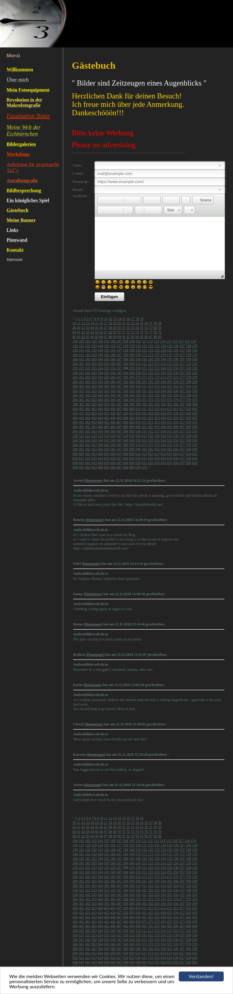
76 (146, 332)
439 (194, 413)
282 (87, 382)
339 (194, 391)
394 (163, 404)
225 (106, 368)
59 (159, 328)
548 (125, 440)
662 (87, 467)
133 (157, 346)
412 (150, 409)
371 (144, 400)
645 (106, 463)
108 (125, 341)
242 (87, 373)
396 (175, 404)
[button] (102, 200)
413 (157, 409)
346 (113, 395)
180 (75, 359)
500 (75, 431)
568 (125, 445)
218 (188, 364)
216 (175, 364)
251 (144, 373)
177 (182, 355)
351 (144, 395)
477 (182, 422)
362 (87, 400)
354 (163, 395)
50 (119, 328)
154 (163, 350)
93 (132, 337)
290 (138, 382)
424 (100, 413)
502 (87, 431)
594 (163, 449)
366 (113, 400)
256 (175, 373)
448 (125, 418)
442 (87, 418)
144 (100, 350)
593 (157, 449)
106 (113, 341)
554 (163, 440)
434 (163, 413)
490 (138, 427)
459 (194, 418)
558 (188, 440)
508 (125, 431)
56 (146, 328)
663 (94, 467)
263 (94, 377)
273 (157, 377)
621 (81, 458)
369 (131, 400)
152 (150, 350)
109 (131, 341)
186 (113, 359)
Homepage (93, 480)
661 (81, 467)
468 (125, 422)
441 (81, 418)
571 (144, 445)
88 (110, 337)
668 (125, 467)
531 (144, 436)
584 (100, 449)
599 (194, 449)
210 (138, 364)
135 (169, 346)
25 (97, 323)
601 (81, 454)
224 (100, 368)
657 (182, 463)
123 (94, 346)
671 (144, 467)
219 (194, 364)
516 (175, 431)
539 (194, 436)
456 (175, 418)
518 (188, 431)
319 (194, 386)
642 (87, 463)
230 (138, 368)
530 (138, 436)
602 (87, 454)
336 (175, 391)
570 (138, 445)
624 (100, 458)
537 (182, 436)
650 (138, 463)
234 (163, 368)
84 (92, 337)
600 (75, 454)
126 (113, 346)
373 (157, 400)
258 (188, 373)
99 (159, 337)
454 (163, 418)
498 (188, 427)
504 (100, 431)
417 (182, 409)
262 (87, 377)
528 (125, 436)
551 (144, 440)
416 (175, 409)
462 (87, 422)
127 (119, 346)
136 (175, 346)
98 (155, 337)
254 (163, 373)
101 (81, 341)
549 (131, 440)
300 (75, 386)
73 (132, 332)
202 (87, 364)
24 (92, 323)
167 (119, 355)
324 (100, 391)
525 (106, 436)
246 (113, 373)
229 (131, 368)
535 (169, 436)
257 (182, 373)
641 (81, 463)
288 (125, 382)
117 (181, 341)
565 (106, 445)
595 (169, 449)
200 (75, 364)
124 (100, 346)
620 (75, 458)
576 (175, 445)
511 (144, 431)
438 (188, 413)
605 (106, 454)
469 (131, 422)
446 (113, 418)
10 (101, 319)
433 (157, 413)
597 (182, 449)
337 (182, 391)
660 (75, 467)
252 (150, 373)
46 (101, 328)
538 (188, 436)
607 (119, 454)
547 (119, 440)
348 (125, 395)
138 (188, 346)
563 (94, 445)
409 (131, 409)
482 (87, 427)
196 (175, 359)
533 (157, 436)
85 (97, 337)
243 (94, 373)
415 (169, 409)
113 (156, 341)
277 (182, 377)
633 (157, 458)
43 (88, 328)
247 (119, 373)
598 (188, 449)
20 (74, 323)
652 (150, 463)
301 (81, 386)
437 (182, 413)
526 (113, 436)
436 (175, 413)
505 (106, 431)
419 (194, 409)
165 (106, 355)
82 (83, 337)
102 (87, 341)
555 (169, 440)
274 (163, 377)
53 (132, 328)
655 (169, 463)
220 (75, 368)
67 (106, 332)
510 (138, 431)
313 (157, 386)
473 (157, 422)
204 (100, 364)
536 (175, 436)
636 (175, 458)
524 (100, 436)
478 (188, 422)
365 (106, 400)
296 (175, 382)
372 (150, 400)
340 (75, 395)
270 (138, 377)
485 (106, 427)
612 (150, 454)
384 (100, 404)
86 (101, 337)
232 (150, 368)
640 (75, 463)
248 (125, 373)
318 (188, 386)
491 (144, 427)
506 (113, 431)
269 (131, 377)
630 (138, 458)
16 (128, 319)
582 (87, 449)
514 (163, 431)
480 (75, 427)
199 (194, 359)
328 (125, 391)
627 (119, 458)
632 (150, 458)
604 (100, 454)
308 (125, 386)
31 (123, 323)
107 (119, 341)
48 (110, 328)
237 (182, 368)
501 (81, 431)
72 (128, 332)
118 (187, 341)
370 (138, 400)
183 (94, 359)
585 (106, 449)
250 (138, 373)
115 (168, 341)
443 (94, 418)
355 (169, 395)
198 (188, 359)
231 (144, 368)
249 (131, 373)
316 (175, 386)
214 (163, 364)
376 (175, 400)
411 (144, 409)
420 (75, 413)
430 (138, 413)
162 (87, 355)
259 (194, 373)
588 (125, 449)
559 (194, 440)
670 (138, 467)
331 (144, 391)
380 (75, 404)
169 (131, 355)
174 (163, 355)
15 (123, 319)
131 (144, 346)
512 (150, 431)
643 (94, 463)
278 (188, 377)
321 (81, 391)
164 (100, 355)
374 (163, 400)
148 (125, 350)
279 (194, 377)
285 (106, 382)
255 (169, 373)
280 (75, 382)
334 (163, 391)
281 (81, 382)
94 (137, 337)
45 (97, 328)
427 (119, 413)
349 (131, 395)
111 (144, 341)
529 (131, 436)
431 (144, 413)
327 (119, 391)
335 (169, 391)
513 (157, 431)
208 (125, 364)
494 (163, 427)
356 (175, 395)
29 (114, 323)
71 (123, 332)
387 (119, 404)
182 (87, 359)
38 (155, 323)
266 (113, 377)
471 (144, 422)
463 (94, 422)
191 (144, 359)
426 (113, 413)
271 (144, 377)
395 (169, 404)
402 (87, 409)
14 (119, 319)
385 (106, 404)
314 (163, 386)
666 (113, 467)
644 (100, 463)
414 (163, 409)
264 (100, 377)
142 (87, 350)
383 (94, 404)
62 (83, 332)
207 (119, 364)
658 (188, 463)
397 (182, 404)
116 (175, 341)
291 (144, 382)
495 (169, 427)
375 (169, 400)
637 (182, 458)
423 (94, 413)
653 (157, 463)
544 (100, 440)
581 (81, 449)
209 (131, 364)
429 (131, 413)
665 (106, 467)
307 (119, 386)
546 (113, 440)
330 (138, 391)
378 (188, 400)
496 (175, 427)
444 (100, 418)
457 (182, 418)
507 (119, 431)
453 (157, 418)
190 (138, 359)
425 (106, 413)
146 (113, 350)
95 (141, 337)
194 (163, 359)
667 (119, 467)
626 (113, 458)
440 (75, 418)
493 (157, 427)
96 (146, 337)
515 (169, 431)
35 (141, 323)
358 (188, 395)
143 (94, 350)
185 (106, 359)
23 (88, 323)
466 (113, 422)
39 (159, 323)
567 (119, 445)
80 (74, 337)
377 (182, 400)
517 (182, 431)
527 (119, 436)
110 (138, 341)
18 (137, 319)
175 (169, 355)
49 (114, 328)
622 (87, 458)
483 (94, 427)
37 (150, 323)
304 (100, 386)
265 (106, 377)
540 (75, 440)
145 (106, 350)
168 (125, 355)
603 (94, 454)
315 (169, 386)
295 (169, 382)
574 (163, 445)
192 (150, 359)
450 (138, 418)
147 (119, 350)
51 (123, 328)
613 (157, 454)
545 (106, 440)
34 (137, 323)
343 (94, 395)
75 (141, 332)
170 (138, 355)
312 (150, 386)
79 (159, 332)
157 (182, 350)
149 (131, 350)
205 (106, 364)
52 (128, 328)
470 (138, 422)
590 (138, 449)
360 (75, 400)
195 (169, 359)
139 (194, 346)
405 (106, 409)
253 (157, 373)
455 (169, 418)
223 (94, 368)
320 (75, 391)
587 (119, 449)
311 (144, 386)
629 (131, 458)
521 (81, 436)
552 (150, 440)
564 (100, 445)
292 (150, 382)
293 (157, 382)
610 (138, 454)
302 (87, 386)
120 (75, 346)
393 (157, 404)
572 (150, 445)
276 (175, 377)
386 (113, 404)
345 (106, 395)
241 (81, 373)
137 (182, 346)
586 (113, 449)
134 (163, 346)
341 (81, 395)
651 (144, 463)
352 (150, 395)
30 (119, 323)
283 (94, 382)
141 (81, 350)
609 (131, 454)
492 (150, 427)
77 (150, 332)
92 (128, 337)
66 (101, 332)
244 (100, 373)
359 (194, 395)
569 (131, 445)
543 (94, 440)
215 (169, 364)
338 (188, 391)
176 (175, 355)
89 (114, 337)
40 (74, 328)
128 (125, 346)
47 (106, 328)
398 (188, 404)
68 (110, 332)
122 (87, 346)
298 (188, 382)
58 (155, 328)
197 (182, 359)
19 (141, 319)
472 (150, 422)
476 (175, 422)
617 (182, 454)
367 (119, 400)
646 (113, 463)
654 (163, 463)
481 (81, 427)
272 (150, 377)
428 (125, 413)
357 (182, 395)
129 (131, 346)
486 (113, 427)
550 (138, 440)
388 (125, 404)
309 (131, 386)
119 (193, 341)
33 (132, 323)
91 (123, 337)
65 (97, 332)
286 (113, 382)
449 (131, 418)
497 (182, 427)
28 (110, 323)
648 (125, 463)
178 (188, 355)
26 (101, 323)
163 (94, 355)
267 (119, 377)
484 (100, 427)
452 (150, 418)
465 (106, 422)
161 (81, 355)
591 (144, 449)
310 (138, 386)
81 (79, 337)
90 (119, 337)
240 (75, 373)
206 (113, 364)
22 (83, 323)
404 (100, 409)
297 (182, 382)
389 (131, 404)
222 (87, 368)
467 (119, 422)
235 (169, 368)
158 (188, 350)
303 (94, 386)
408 (125, 409)
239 (194, 368)
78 (155, 332)
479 (194, 422)
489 (131, 427)
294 (163, 382)
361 (81, 400)
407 (119, 409)
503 (94, 431)
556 (175, 440)
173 (157, 355)
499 (194, 427)
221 (81, 368)
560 (75, 445)
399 (194, 404)
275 (169, 377)
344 (100, 395)
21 (79, 323)
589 (131, 449)
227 (119, 368)
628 (125, 458)
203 (94, 364)
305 (106, 386)
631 (144, 458)
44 (92, 328)
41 (79, 328)
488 (125, 427)
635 (169, 458)
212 (150, 364)
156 (175, 350)
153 (157, 350)
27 (106, 323)
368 (125, 400)
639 (194, 458)
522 (87, 436)
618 (188, 454)
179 (194, 355)
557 (182, 440)
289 (131, 382)
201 (81, 364)
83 (88, 337)
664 (100, 467)
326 (113, 391)
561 (81, 445)
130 (138, 346)
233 (157, 368)
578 (188, 445)
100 (75, 341)
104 (100, 341)
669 (131, 467)
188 (125, 359)
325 (106, 391)
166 (113, 355)
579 (194, 445)
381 (81, 404)
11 (106, 319)
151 (144, 350)
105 (106, 341)
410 (138, 409)
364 (100, 400)
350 (138, 395)
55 (141, 328)
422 (87, 413)
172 (150, 355)
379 (194, 400)
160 (75, 355)
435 (169, 413)
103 (94, 341)
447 (119, 418)
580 (75, 449)
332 (150, 391)
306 (113, 386)
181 (81, 359)
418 (188, 409)
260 (75, 377)
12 (110, 319)
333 (157, 391)
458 (188, 418)
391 (144, 404)
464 (100, 422)
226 (113, 368)
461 (81, 422)
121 (81, 346)
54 (137, 328)
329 (131, 391)
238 (188, 368)
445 (106, 418)
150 (138, 350)
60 (74, 332)
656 (175, 463)
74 (137, 332)
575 (169, 445)
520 (75, 436)
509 (131, 431)
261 (81, 377)
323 (94, 391)
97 (150, 337)
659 (194, 463)
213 (157, 364)
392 (150, 404)
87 (106, 337)
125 (106, 346)
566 (113, 445)
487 (119, 427)
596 (175, 449)
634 (163, 458)
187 (119, 359)
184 (100, 359)
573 (157, 445)
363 (94, 400)
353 (157, 395)
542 (87, 440)
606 (113, 454)
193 (157, 359)
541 (81, 440)
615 (169, 454)
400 (75, 409)
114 (162, 341)
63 (88, 332)
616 (175, 454)
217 (182, 364)
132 (150, 346)
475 (169, 422)
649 (131, 463)
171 (144, 355)
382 (87, 404)
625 (106, 458)
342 (87, 395)
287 (119, 382)
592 (150, 449)
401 (81, 409)
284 (100, 382)
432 (150, 413)
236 (175, 368)
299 (194, 382)
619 (194, 454)
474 (163, 422)
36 (146, 323)
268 (125, 377)
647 (119, 463)
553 (157, 440)
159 (194, 350)
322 (87, 391)
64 (92, 332)
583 (94, 449)
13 (114, 319)
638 (188, 458)
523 (94, 436)
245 (106, 373)
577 (182, 445)
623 (94, 458)
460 (75, 422)
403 (94, 409)
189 (131, 359)
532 (150, 436)
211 (144, 364)
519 (194, 431)
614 (163, 454)
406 (113, 409)
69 (114, 332)
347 (119, 395)
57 (150, 328)
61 (79, 332)
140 (75, 350)
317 (182, 386)
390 (138, 404)
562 (87, 445)
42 (83, 328)
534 (163, 436)
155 (169, 350)
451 (144, 418)
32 (128, 323)
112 (150, 341)
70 (119, 332)
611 (144, 454)
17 (132, 319)
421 (81, 413)
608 (125, 454)
